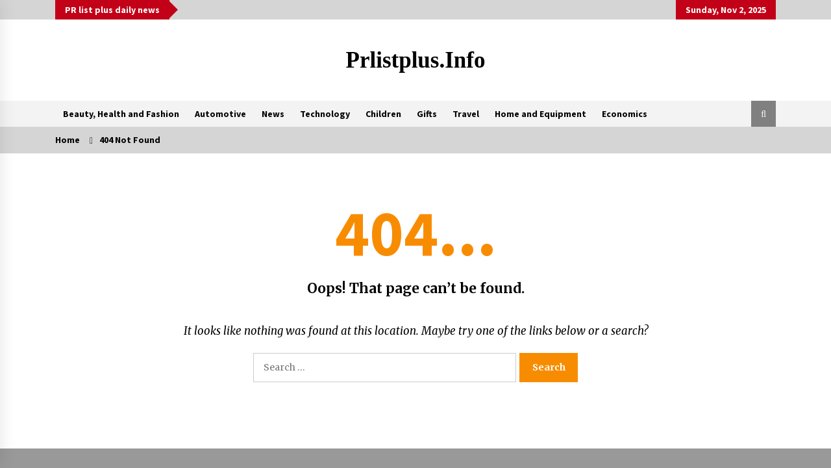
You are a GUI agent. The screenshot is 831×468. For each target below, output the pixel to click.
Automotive (220, 114)
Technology (325, 114)
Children (383, 114)
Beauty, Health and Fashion (121, 114)
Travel (466, 114)
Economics (624, 114)
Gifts (427, 114)
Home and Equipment (540, 114)
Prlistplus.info (416, 60)
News (273, 114)
